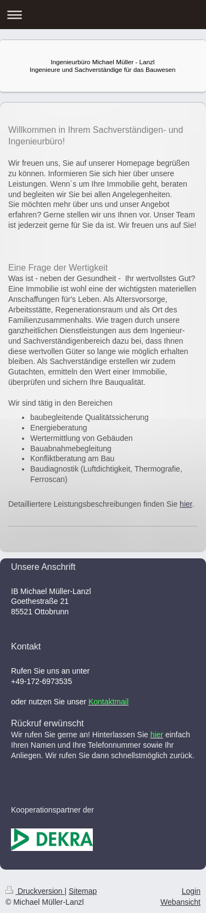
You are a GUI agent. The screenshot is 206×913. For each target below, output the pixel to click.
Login (191, 891)
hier (186, 504)
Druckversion (34, 891)
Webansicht (180, 902)
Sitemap (83, 891)
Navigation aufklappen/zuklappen (103, 14)
